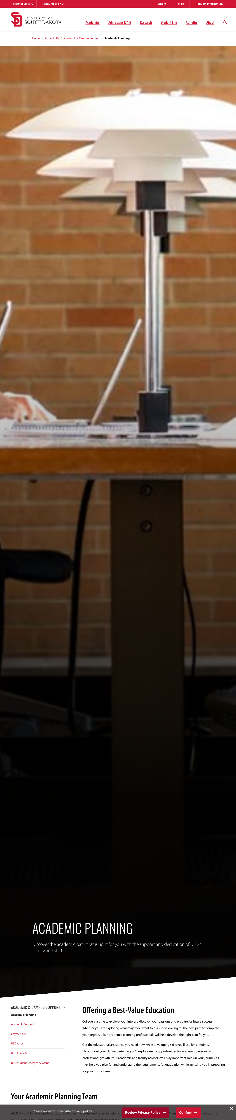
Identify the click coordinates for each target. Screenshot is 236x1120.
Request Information (209, 4)
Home (36, 38)
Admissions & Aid (119, 22)
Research (146, 22)
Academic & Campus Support (82, 38)
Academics (93, 22)
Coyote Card (18, 1034)
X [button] (231, 1108)
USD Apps (17, 1043)
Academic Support (22, 1024)
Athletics (191, 22)
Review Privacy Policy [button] (142, 1112)
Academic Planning (23, 1015)
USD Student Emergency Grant (30, 1063)
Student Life (169, 22)
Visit (181, 4)
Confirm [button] (185, 1112)
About (210, 22)
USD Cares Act (19, 1053)
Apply (162, 4)
